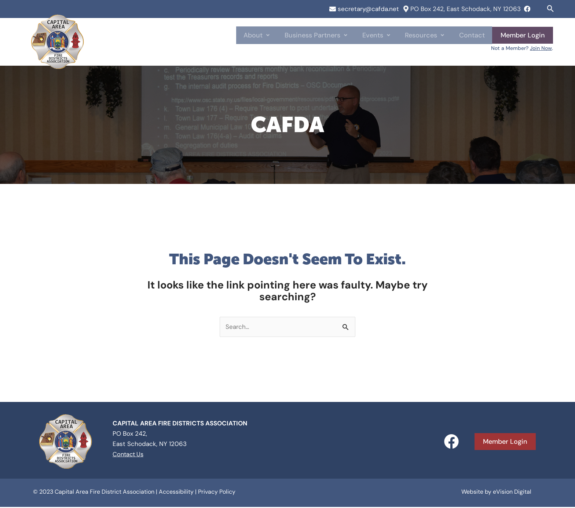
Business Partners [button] (329, 35)
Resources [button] (430, 35)
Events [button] (385, 35)
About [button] (274, 35)
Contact (473, 35)
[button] (550, 8)
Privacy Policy (216, 493)
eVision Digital (512, 493)
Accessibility (176, 493)
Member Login (522, 35)
